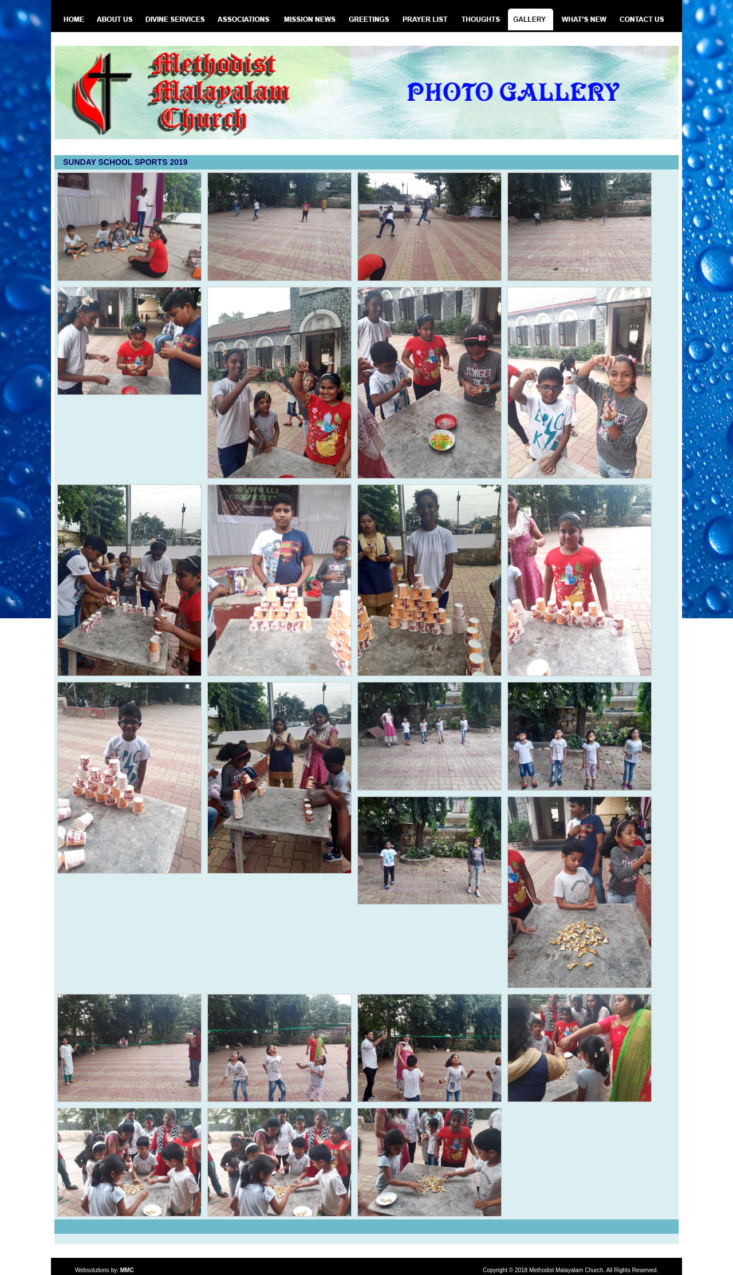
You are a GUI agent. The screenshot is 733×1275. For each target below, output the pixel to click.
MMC (127, 1270)
